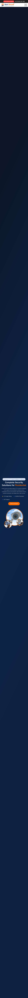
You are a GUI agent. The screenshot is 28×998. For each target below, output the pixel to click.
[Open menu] (25, 5)
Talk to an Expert (14, 503)
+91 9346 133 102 (20, 1)
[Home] (7, 4)
